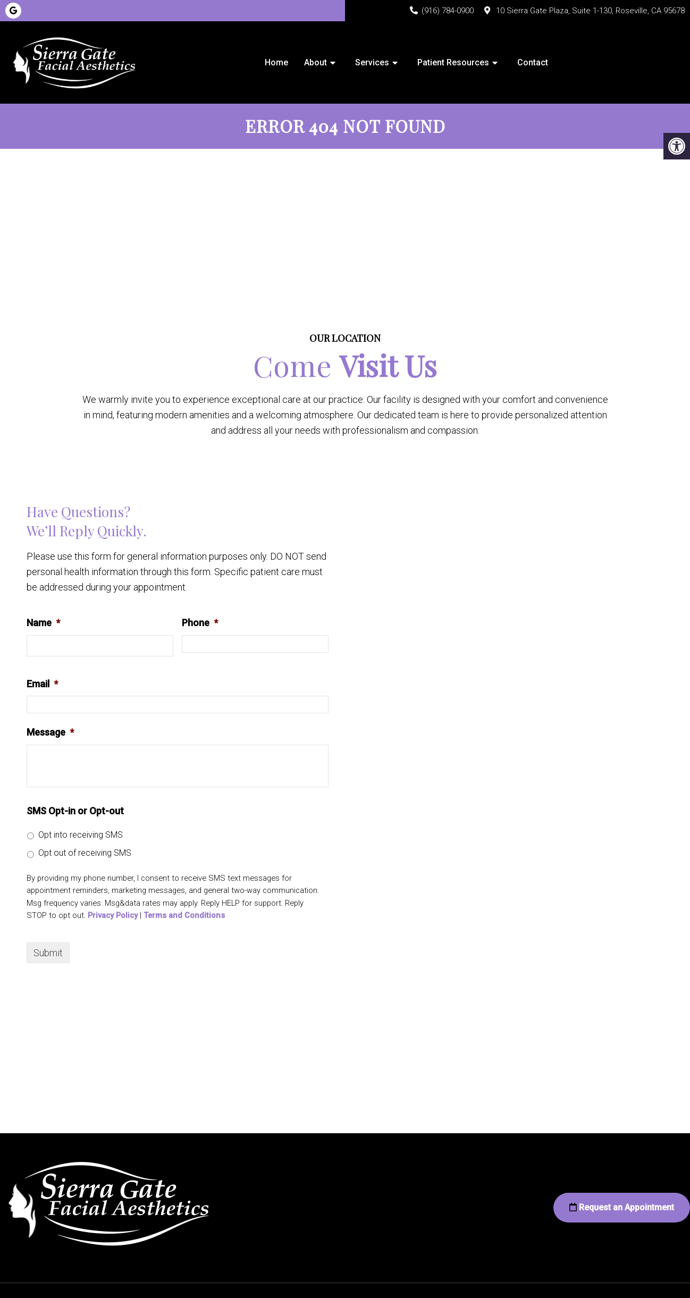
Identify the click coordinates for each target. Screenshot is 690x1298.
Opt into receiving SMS (80, 835)
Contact (532, 62)
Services (372, 62)
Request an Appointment (621, 1208)
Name (43, 623)
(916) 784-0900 (448, 10)
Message (50, 732)
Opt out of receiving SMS (84, 853)
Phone (200, 623)
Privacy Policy (113, 916)
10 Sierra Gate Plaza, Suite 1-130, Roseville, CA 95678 (590, 10)
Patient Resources (453, 62)
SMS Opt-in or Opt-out (75, 811)
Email (42, 684)
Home (276, 62)
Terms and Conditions (184, 916)
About (315, 62)
